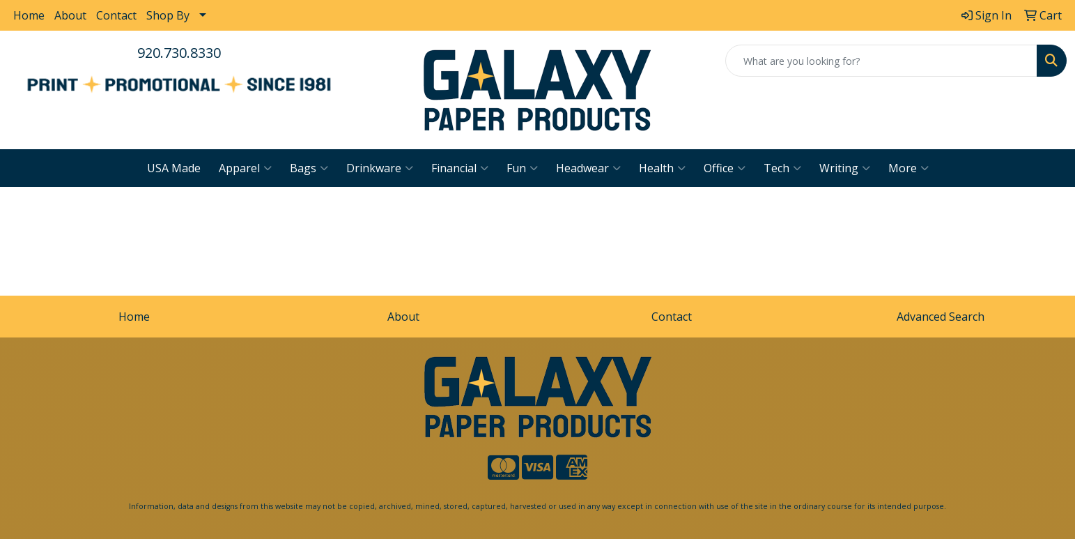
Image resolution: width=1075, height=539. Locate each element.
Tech (782, 168)
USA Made (174, 168)
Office (724, 168)
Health (662, 168)
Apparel (245, 168)
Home (29, 15)
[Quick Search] (881, 61)
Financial (459, 168)
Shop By (168, 15)
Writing (844, 168)
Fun (522, 168)
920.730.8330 (179, 52)
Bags (309, 168)
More (908, 168)
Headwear (588, 168)
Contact (116, 15)
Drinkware (379, 168)
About (70, 15)
